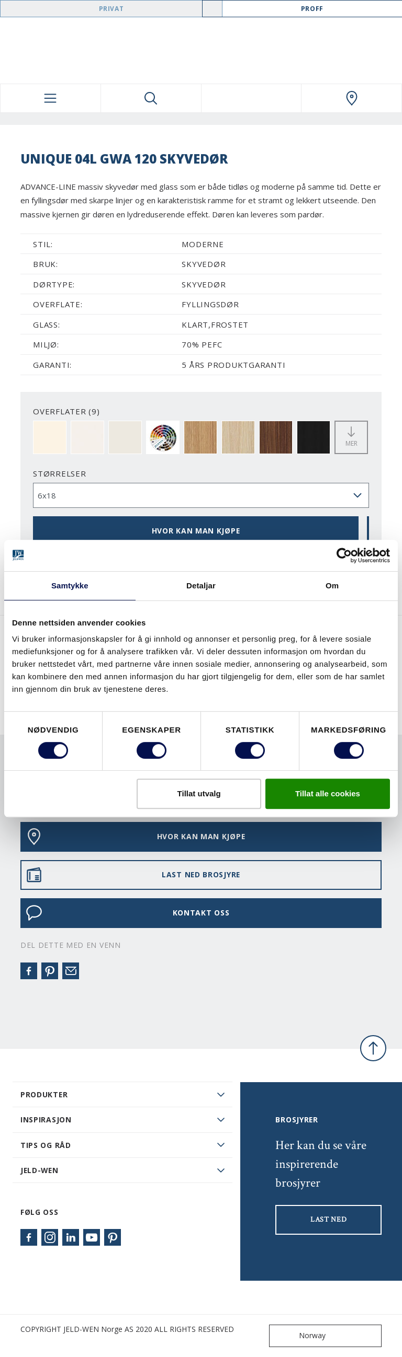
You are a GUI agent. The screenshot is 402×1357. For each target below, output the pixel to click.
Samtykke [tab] (69, 585)
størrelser (59, 473)
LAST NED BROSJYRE (133, 874)
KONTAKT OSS (127, 912)
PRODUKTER (44, 1094)
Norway (300, 1335)
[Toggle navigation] (50, 98)
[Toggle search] (151, 98)
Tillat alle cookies (327, 793)
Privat (111, 8)
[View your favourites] (251, 98)
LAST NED (328, 1219)
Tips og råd (45, 1145)
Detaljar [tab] (201, 585)
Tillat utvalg (199, 793)
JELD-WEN (39, 1170)
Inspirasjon (46, 1119)
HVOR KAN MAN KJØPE (196, 531)
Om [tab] (332, 585)
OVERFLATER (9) (66, 411)
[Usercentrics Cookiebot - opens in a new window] (344, 555)
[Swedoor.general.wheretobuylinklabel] (351, 98)
